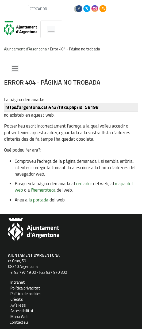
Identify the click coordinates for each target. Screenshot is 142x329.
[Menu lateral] (15, 69)
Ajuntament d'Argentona (25, 49)
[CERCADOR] (49, 8)
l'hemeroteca (43, 190)
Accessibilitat (22, 311)
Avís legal (18, 305)
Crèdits (16, 299)
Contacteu (19, 322)
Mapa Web (19, 317)
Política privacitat (25, 288)
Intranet (17, 282)
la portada (38, 199)
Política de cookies (25, 294)
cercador (84, 183)
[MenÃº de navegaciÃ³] (51, 29)
